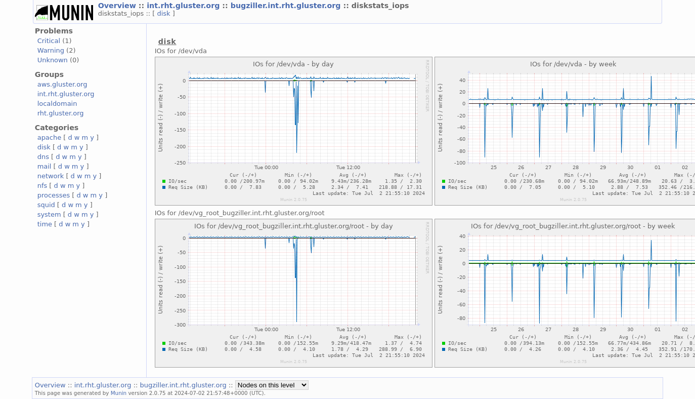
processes (53, 195)
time (44, 224)
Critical (48, 41)
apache (49, 137)
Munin (119, 393)
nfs (42, 185)
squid (46, 205)
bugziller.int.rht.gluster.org (287, 6)
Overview (118, 6)
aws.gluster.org (62, 84)
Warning (50, 50)
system (49, 214)
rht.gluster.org (60, 113)
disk (164, 13)
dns (43, 157)
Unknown (52, 60)
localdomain (57, 103)
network (50, 176)
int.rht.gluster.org (184, 6)
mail (44, 166)
